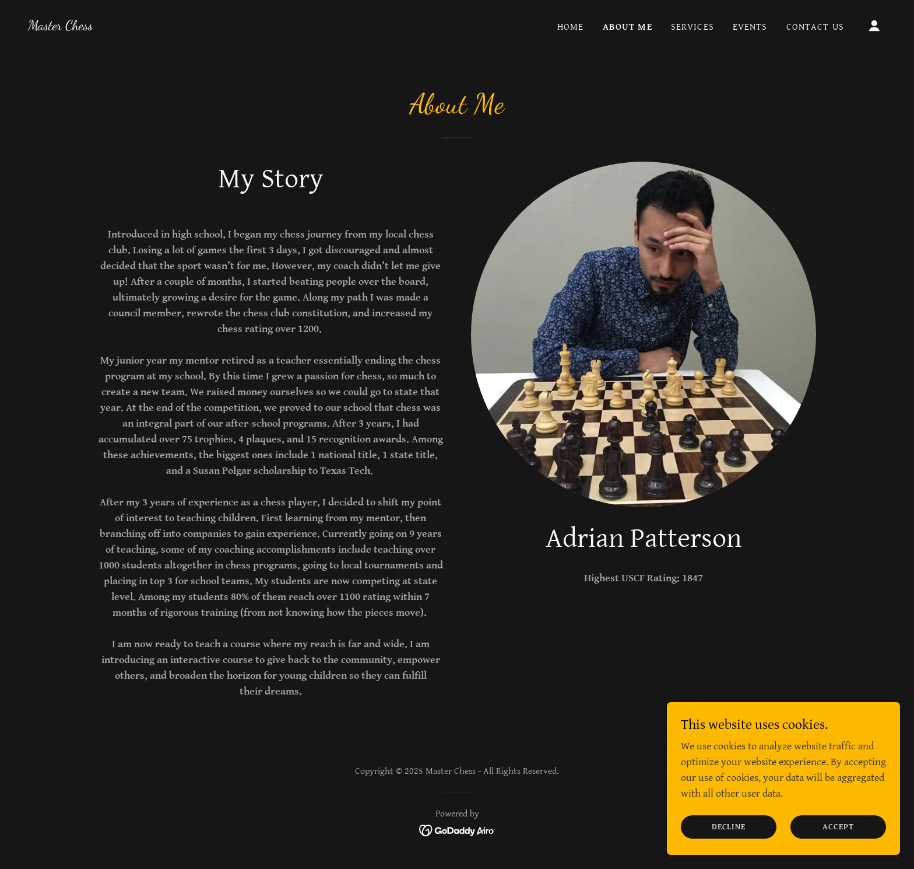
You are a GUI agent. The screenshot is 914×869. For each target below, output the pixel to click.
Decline (729, 827)
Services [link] (692, 27)
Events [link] (750, 27)
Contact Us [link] (815, 27)
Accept (838, 827)
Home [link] (570, 27)
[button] (874, 25)
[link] (60, 26)
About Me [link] (627, 27)
